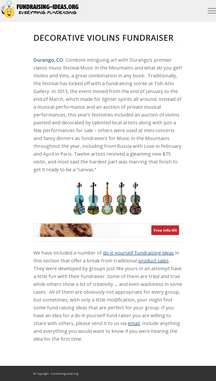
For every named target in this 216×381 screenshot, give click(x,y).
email (134, 323)
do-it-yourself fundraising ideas (138, 253)
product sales (153, 260)
